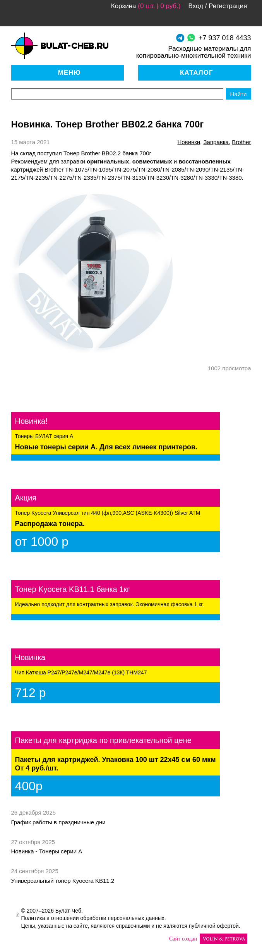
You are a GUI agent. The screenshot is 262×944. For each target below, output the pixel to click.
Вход (195, 6)
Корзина (123, 6)
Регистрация (228, 6)
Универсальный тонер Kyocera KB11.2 (63, 880)
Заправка (216, 142)
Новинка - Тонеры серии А (46, 851)
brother (241, 142)
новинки (188, 142)
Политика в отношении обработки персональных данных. (93, 918)
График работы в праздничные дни (58, 822)
